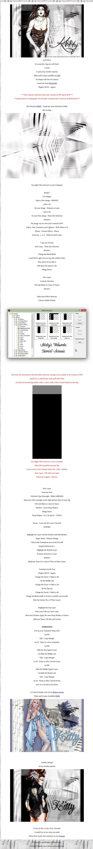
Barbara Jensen (58, 692)
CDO (58, 76)
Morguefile (53, 83)
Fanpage (62, 836)
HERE (39, 106)
